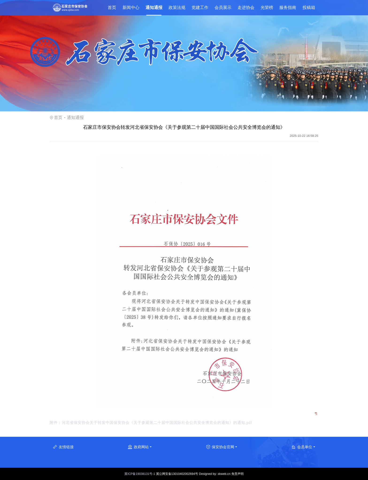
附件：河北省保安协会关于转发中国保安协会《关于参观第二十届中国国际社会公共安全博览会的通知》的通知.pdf (151, 423)
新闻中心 (131, 7)
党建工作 (200, 7)
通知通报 (154, 7)
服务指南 (287, 7)
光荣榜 (267, 7)
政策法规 (177, 7)
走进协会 (246, 7)
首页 (112, 7)
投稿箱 (309, 7)
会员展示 (223, 7)
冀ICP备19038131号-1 (139, 474)
